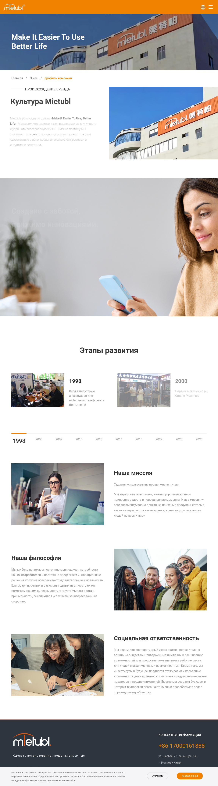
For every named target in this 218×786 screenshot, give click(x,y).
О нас (34, 78)
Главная (17, 78)
